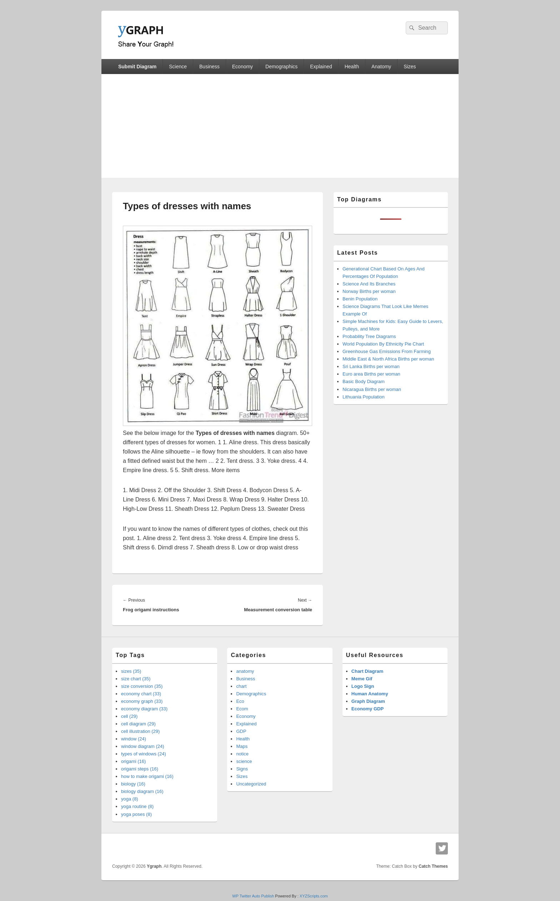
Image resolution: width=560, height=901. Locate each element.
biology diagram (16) (142, 791)
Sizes (410, 66)
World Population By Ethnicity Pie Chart (383, 344)
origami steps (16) (139, 769)
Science (178, 66)
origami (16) (133, 761)
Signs (242, 769)
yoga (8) (129, 799)
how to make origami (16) (147, 776)
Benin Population (360, 299)
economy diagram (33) (144, 708)
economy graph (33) (141, 701)
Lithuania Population (363, 397)
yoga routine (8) (137, 806)
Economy (242, 66)
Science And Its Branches (368, 284)
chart (241, 686)
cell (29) (129, 716)
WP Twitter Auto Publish (253, 896)
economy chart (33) (141, 693)
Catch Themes (433, 866)
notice (242, 753)
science (244, 761)
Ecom (242, 708)
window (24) (133, 738)
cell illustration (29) (140, 731)
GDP (241, 731)
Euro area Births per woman (371, 374)
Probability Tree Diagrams (369, 336)
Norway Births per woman (369, 291)
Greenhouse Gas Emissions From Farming (386, 351)
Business (209, 66)
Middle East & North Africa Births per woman (388, 359)
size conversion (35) (141, 686)
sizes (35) (131, 671)
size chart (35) (135, 678)
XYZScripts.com (314, 896)
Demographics (281, 66)
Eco (240, 701)
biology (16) (133, 784)
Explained (321, 66)
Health (352, 66)
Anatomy (381, 66)
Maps (242, 746)
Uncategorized (251, 784)
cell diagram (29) (138, 723)
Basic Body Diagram (363, 381)
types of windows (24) (143, 753)
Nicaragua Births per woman (371, 389)
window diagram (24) (142, 746)
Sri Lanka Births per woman (371, 366)
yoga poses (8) (136, 814)
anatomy (245, 671)
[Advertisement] (280, 128)
